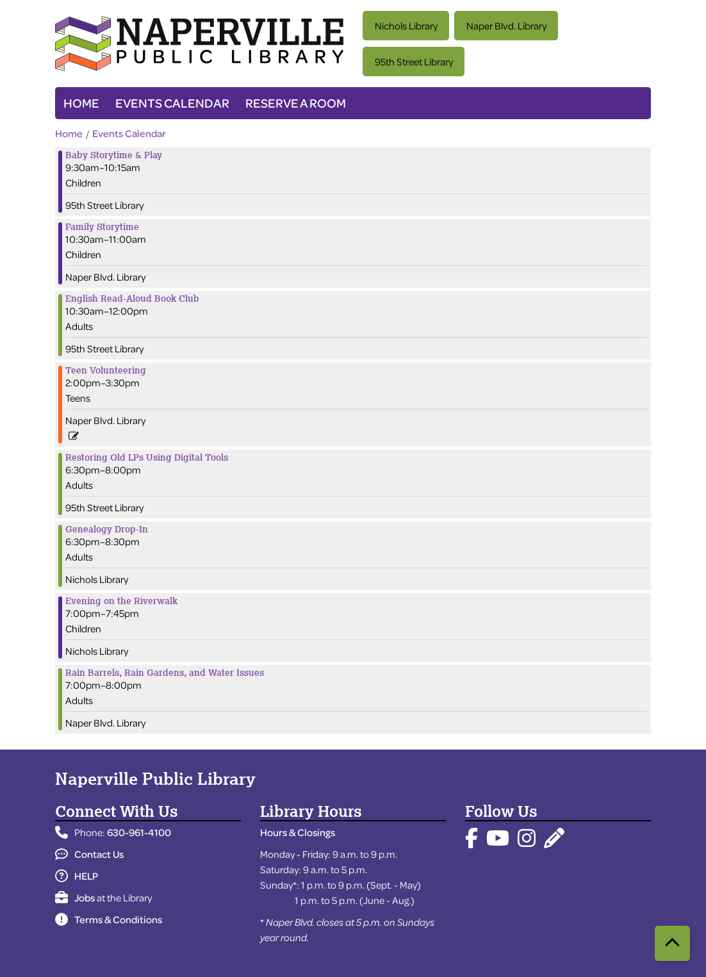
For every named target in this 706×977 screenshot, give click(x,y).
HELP (76, 875)
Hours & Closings (297, 832)
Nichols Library (406, 25)
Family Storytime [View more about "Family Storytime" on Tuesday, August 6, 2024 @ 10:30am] (102, 226)
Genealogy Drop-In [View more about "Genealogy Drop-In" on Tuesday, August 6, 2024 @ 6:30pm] (106, 529)
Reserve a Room (295, 103)
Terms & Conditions (108, 919)
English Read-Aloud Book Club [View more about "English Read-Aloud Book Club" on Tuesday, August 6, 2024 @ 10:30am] (132, 298)
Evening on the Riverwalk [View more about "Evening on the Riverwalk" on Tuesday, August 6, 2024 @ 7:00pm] (121, 600)
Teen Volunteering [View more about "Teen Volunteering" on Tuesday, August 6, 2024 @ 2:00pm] (105, 370)
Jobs (75, 897)
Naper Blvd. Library (506, 25)
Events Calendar (172, 103)
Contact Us (89, 854)
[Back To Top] (672, 943)
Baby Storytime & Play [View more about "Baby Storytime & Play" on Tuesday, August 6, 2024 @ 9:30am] (113, 155)
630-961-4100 (139, 832)
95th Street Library (414, 61)
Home (81, 103)
